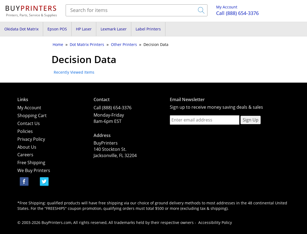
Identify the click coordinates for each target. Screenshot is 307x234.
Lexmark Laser (114, 29)
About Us (26, 147)
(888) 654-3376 (237, 13)
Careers (25, 155)
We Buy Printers (33, 170)
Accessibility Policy (215, 222)
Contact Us (28, 123)
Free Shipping (31, 163)
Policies (25, 131)
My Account (226, 7)
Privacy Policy (31, 139)
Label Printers (148, 29)
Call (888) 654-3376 (113, 108)
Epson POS (57, 29)
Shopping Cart (32, 115)
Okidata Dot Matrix (21, 29)
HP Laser (84, 29)
